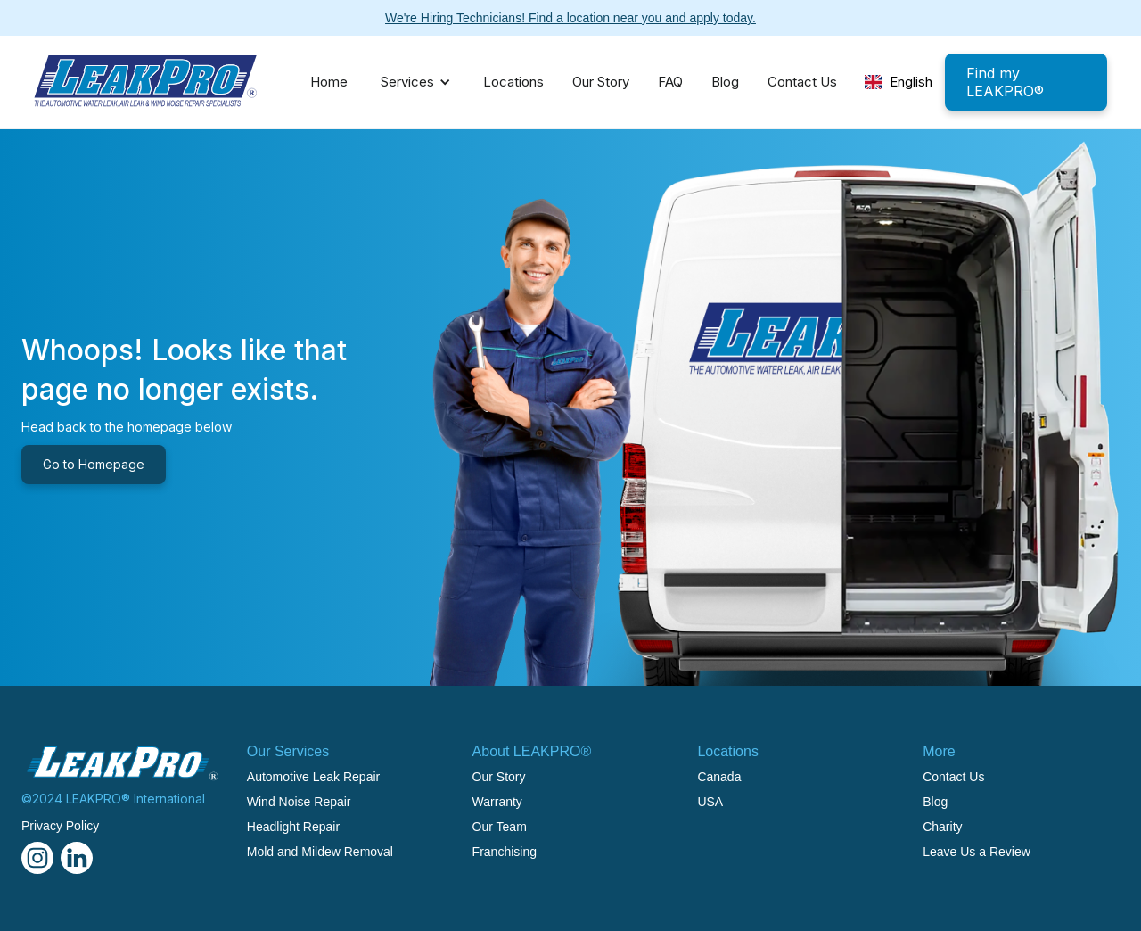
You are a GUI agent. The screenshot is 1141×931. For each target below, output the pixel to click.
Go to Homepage (93, 464)
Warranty (497, 802)
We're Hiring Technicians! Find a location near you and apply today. (570, 18)
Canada (719, 777)
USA (710, 802)
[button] (411, 82)
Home (329, 81)
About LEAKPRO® (532, 751)
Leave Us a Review (976, 851)
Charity (942, 827)
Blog (725, 81)
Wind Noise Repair (299, 802)
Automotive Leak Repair (313, 777)
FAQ (670, 81)
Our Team (499, 827)
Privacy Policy (60, 826)
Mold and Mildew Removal (320, 851)
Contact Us (802, 81)
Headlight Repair (293, 827)
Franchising (504, 851)
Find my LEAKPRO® (1005, 82)
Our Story (600, 81)
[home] (145, 82)
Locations (513, 81)
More (939, 751)
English (899, 81)
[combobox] (898, 82)
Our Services (288, 751)
